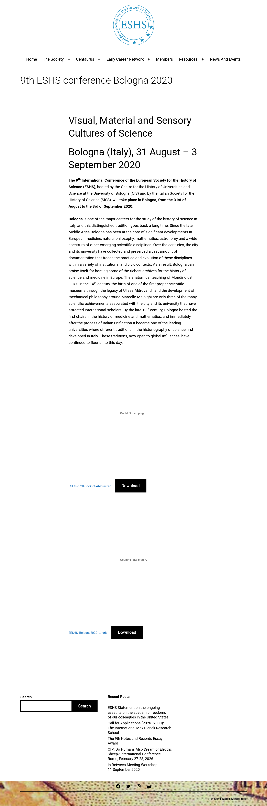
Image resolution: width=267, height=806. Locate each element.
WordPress (240, 798)
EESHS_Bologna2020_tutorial (88, 633)
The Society (53, 59)
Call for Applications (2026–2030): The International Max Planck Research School (139, 728)
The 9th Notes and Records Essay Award (135, 740)
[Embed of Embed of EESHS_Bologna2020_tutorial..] (134, 560)
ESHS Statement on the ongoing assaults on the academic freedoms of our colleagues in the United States (138, 712)
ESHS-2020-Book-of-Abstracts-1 (90, 486)
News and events (225, 59)
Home (31, 59)
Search (26, 697)
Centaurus (85, 59)
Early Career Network (125, 59)
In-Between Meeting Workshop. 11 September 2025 (133, 767)
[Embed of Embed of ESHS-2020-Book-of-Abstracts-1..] (134, 413)
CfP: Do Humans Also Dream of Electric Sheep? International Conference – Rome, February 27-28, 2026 (140, 754)
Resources (188, 59)
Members (164, 59)
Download (131, 485)
